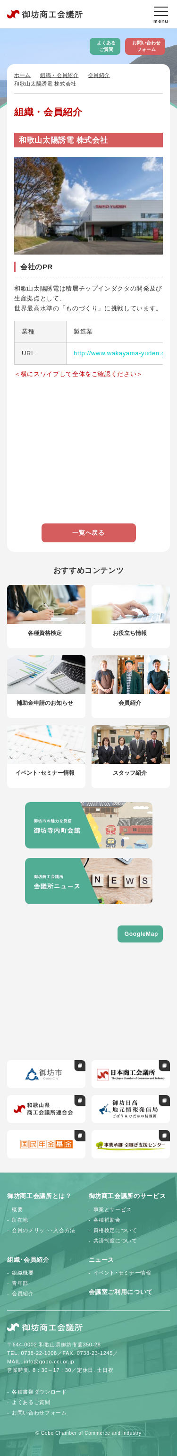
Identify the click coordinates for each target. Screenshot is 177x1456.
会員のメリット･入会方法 (44, 1230)
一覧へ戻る (88, 532)
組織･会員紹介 (28, 1259)
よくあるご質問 (106, 46)
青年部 (20, 1283)
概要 (17, 1209)
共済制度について (115, 1240)
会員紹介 (99, 75)
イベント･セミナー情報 (122, 1273)
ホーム (22, 75)
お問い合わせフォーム (146, 46)
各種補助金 (107, 1220)
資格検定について (115, 1230)
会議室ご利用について (121, 1291)
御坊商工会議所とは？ (39, 1195)
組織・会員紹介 (59, 75)
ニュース (102, 1259)
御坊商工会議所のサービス (127, 1195)
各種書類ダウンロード (39, 1392)
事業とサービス (112, 1209)
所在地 (20, 1220)
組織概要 (23, 1273)
